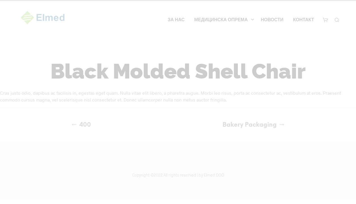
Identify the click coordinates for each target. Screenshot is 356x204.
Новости (272, 20)
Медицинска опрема (221, 20)
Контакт (303, 20)
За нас (176, 20)
